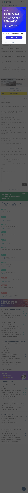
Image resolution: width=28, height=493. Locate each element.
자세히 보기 (14, 37)
